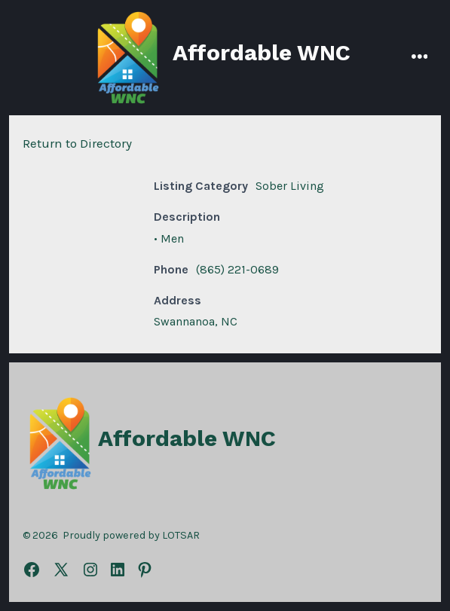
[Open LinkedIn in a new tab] (118, 570)
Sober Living (290, 186)
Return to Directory (77, 143)
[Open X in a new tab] (61, 570)
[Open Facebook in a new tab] (32, 570)
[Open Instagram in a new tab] (90, 570)
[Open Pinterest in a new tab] (145, 570)
